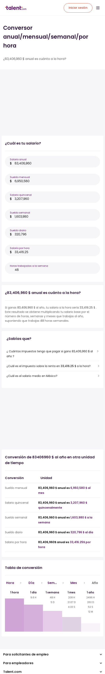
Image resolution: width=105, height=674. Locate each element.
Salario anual (18, 159)
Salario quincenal (21, 195)
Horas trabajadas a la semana (29, 266)
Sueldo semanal (20, 212)
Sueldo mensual (20, 177)
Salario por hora (19, 248)
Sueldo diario (18, 230)
